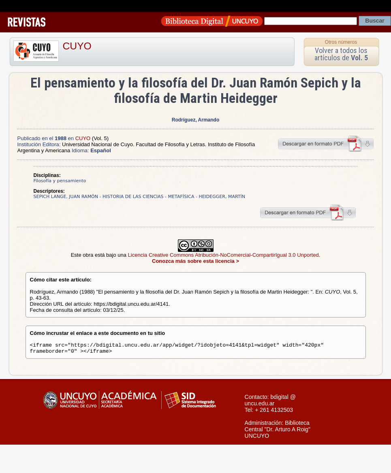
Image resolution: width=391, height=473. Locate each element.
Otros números (341, 42)
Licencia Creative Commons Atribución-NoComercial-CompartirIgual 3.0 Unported (223, 255)
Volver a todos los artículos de (341, 54)
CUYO (77, 45)
